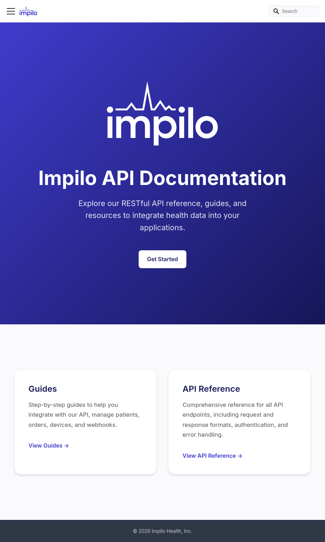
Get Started (162, 259)
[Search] (294, 11)
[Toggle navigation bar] (11, 11)
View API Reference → (213, 455)
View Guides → (48, 445)
